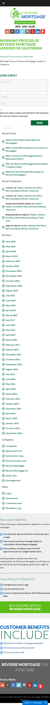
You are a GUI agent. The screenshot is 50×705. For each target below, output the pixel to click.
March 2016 (11, 394)
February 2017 (13, 344)
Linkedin (35, 685)
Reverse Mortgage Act (17, 470)
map (40, 686)
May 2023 (10, 305)
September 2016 (14, 364)
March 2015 (11, 418)
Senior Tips (11, 475)
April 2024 (11, 251)
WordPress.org (13, 508)
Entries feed (12, 498)
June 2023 (10, 300)
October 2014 (13, 428)
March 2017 (11, 339)
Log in (9, 493)
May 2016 (10, 384)
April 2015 (11, 413)
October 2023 (13, 281)
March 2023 (11, 315)
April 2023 (11, 310)
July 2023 (10, 295)
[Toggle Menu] (3, 3)
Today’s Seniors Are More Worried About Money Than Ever (26, 206)
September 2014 (14, 433)
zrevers (19, 56)
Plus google (7, 685)
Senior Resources (25, 22)
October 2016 (13, 359)
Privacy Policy (6, 697)
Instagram (24, 685)
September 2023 (14, 285)
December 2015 (13, 408)
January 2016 (12, 403)
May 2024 (10, 246)
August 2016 (12, 369)
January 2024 (12, 266)
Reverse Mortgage (15, 465)
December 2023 (13, 271)
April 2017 (11, 335)
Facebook (13, 685)
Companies (11, 446)
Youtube (2, 685)
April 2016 (11, 389)
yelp (29, 685)
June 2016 (10, 379)
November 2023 (14, 276)
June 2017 (10, 325)
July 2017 (10, 320)
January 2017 (12, 349)
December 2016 (13, 354)
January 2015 (12, 423)
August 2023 (12, 290)
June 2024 (10, 241)
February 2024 (13, 261)
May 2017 (10, 330)
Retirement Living (14, 456)
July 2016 (10, 374)
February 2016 (13, 398)
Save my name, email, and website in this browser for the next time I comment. (24, 114)
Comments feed (14, 503)
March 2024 (11, 256)
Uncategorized (13, 480)
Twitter (18, 685)
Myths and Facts (14, 451)
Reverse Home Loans (16, 460)
